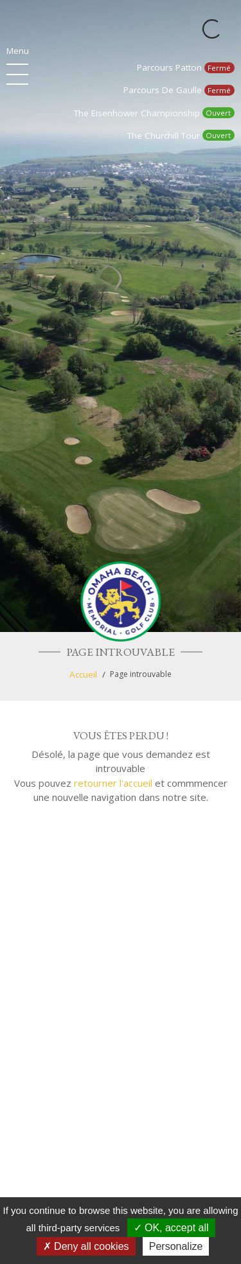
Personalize (176, 1246)
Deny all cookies (86, 1246)
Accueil (83, 674)
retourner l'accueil (113, 783)
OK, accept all (171, 1227)
